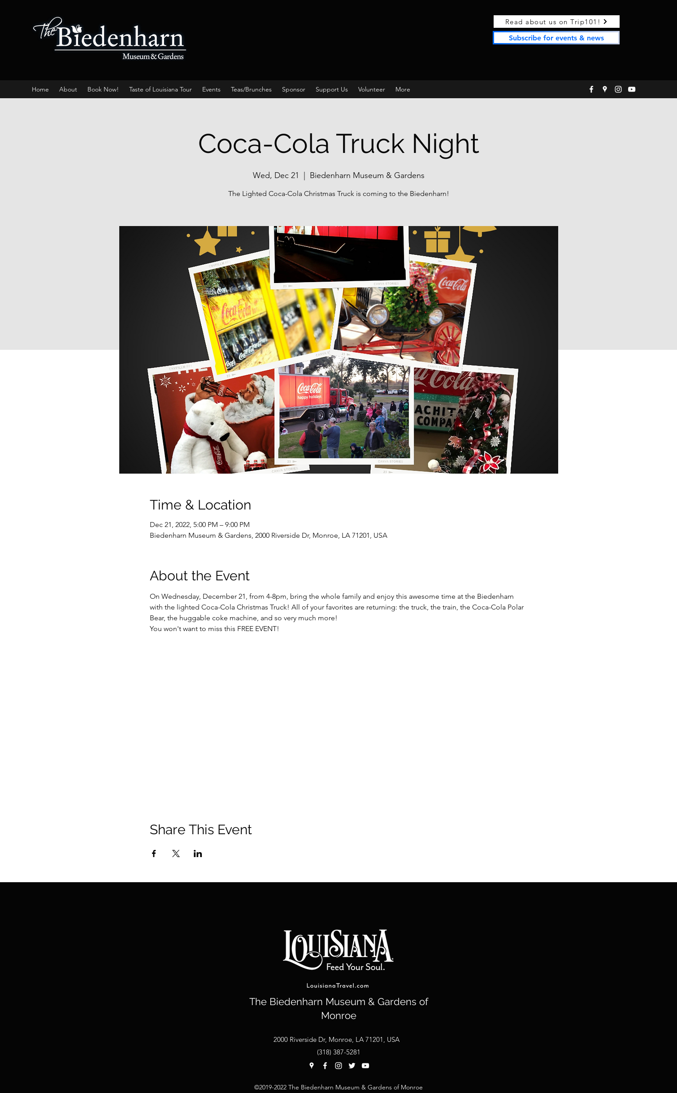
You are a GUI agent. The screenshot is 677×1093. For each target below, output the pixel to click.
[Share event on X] (176, 853)
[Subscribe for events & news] (556, 37)
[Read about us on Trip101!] (556, 21)
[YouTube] (631, 89)
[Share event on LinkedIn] (198, 853)
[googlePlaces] (604, 89)
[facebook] (591, 89)
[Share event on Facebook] (154, 853)
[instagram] (618, 89)
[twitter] (351, 1065)
